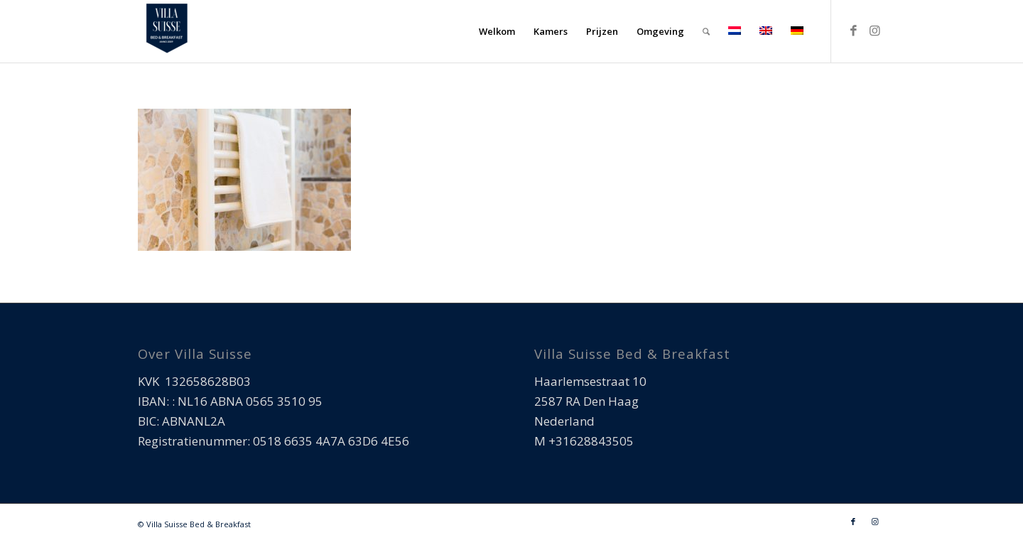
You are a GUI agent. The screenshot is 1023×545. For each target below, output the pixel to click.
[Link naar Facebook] (853, 30)
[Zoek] (706, 31)
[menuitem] (497, 31)
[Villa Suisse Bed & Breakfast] (166, 31)
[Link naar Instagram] (874, 30)
